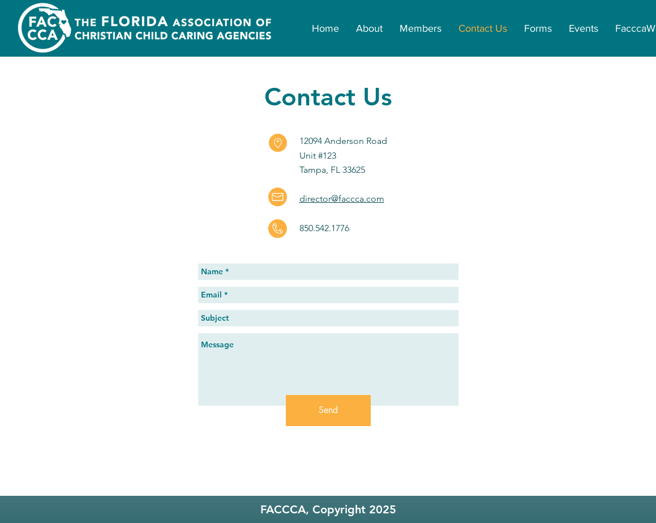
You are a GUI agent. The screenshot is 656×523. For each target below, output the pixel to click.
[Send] (328, 410)
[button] (420, 28)
